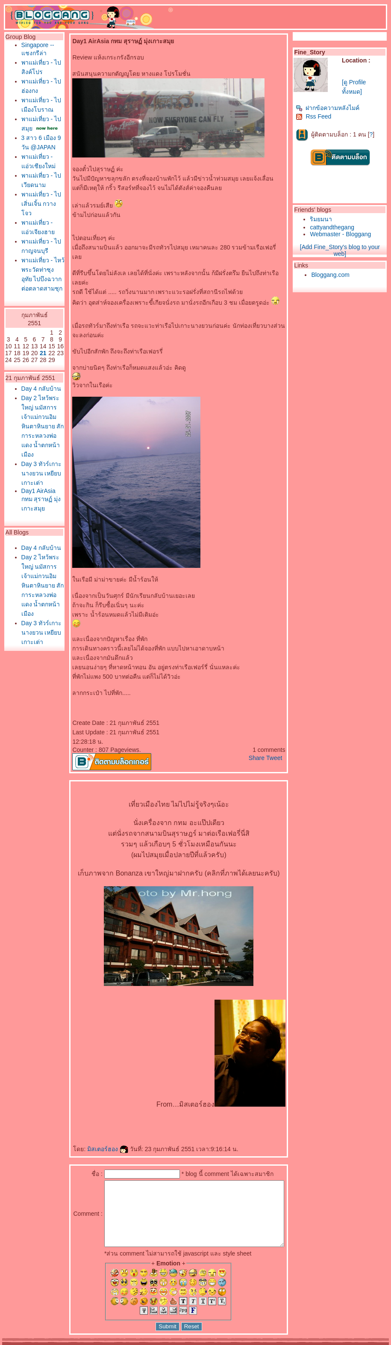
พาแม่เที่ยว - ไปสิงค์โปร (33, 79)
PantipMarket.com (54, 1342)
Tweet (276, 739)
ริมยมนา (323, 219)
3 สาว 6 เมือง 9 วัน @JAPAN (32, 179)
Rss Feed (315, 116)
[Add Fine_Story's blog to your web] (342, 250)
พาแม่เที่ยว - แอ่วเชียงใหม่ (33, 205)
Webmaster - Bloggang (342, 234)
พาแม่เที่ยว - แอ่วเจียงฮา (33, 299)
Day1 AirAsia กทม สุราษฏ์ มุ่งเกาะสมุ (31, 676)
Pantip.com (16, 1342)
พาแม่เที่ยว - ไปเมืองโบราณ (33, 126)
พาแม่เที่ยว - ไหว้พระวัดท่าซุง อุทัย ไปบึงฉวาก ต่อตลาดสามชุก (33, 375)
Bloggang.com (332, 274)
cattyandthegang (334, 227)
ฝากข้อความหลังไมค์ (330, 107)
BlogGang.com (149, 1342)
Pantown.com (94, 1342)
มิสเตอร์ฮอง (91, 1130)
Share (258, 739)
